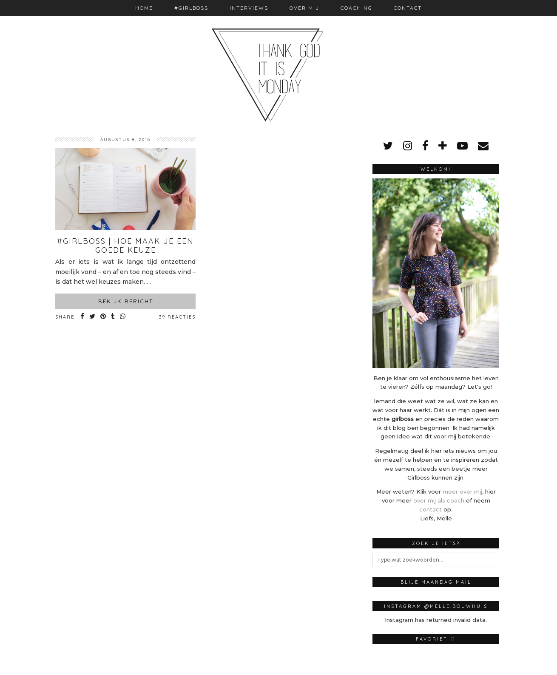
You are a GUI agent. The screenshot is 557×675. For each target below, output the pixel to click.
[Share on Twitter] (92, 317)
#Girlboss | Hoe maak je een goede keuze (125, 245)
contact (430, 509)
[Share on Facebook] (82, 317)
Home (144, 8)
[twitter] (388, 145)
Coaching (356, 8)
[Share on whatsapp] (123, 317)
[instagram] (407, 145)
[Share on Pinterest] (103, 317)
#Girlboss (191, 8)
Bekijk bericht (125, 301)
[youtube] (462, 145)
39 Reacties (177, 317)
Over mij (304, 8)
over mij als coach (438, 500)
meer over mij (462, 491)
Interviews (249, 8)
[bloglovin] (442, 145)
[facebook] (425, 145)
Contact (408, 8)
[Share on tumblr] (113, 317)
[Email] (483, 145)
